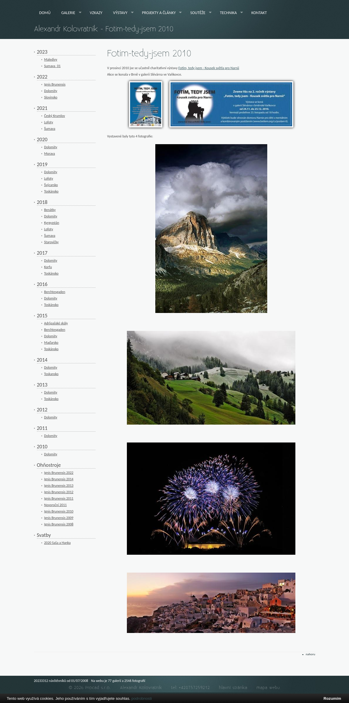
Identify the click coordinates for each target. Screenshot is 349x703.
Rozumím (332, 698)
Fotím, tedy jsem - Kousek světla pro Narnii (208, 68)
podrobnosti (141, 698)
